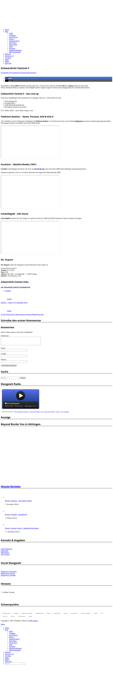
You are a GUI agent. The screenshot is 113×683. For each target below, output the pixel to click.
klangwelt (16, 73)
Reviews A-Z (9, 56)
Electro (11, 39)
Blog (6, 31)
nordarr (30, 617)
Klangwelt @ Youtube (8, 577)
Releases (8, 54)
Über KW (8, 63)
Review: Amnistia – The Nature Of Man (18, 502)
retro (102, 614)
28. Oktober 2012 (6, 73)
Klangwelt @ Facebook (9, 573)
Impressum (4, 552)
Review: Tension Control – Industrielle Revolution (22, 530)
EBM (11, 33)
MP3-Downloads (14, 52)
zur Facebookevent (15, 287)
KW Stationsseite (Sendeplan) (21, 413)
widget (20, 402)
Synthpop (12, 35)
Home (7, 30)
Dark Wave (13, 43)
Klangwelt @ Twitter (8, 575)
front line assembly (86, 614)
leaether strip (57, 614)
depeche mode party (27, 614)
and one (13, 617)
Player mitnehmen (65, 413)
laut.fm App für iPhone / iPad (36, 413)
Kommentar (5, 336)
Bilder (7, 61)
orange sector (74, 614)
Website (3, 361)
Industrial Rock (14, 41)
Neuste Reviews (11, 488)
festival (48, 614)
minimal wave (21, 617)
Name (3, 350)
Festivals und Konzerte (27, 73)
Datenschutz (5, 554)
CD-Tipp (8, 58)
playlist (65, 614)
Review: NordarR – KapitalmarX (16, 516)
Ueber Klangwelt (6, 550)
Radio (7, 60)
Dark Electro (13, 37)
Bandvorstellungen (15, 50)
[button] (9, 78)
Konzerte (12, 48)
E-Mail (3, 355)
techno (95, 614)
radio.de (58, 413)
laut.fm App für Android (49, 413)
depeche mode (6, 614)
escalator (8, 291)
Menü (3, 626)
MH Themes (34, 622)
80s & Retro (13, 45)
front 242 (5, 617)
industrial (16, 614)
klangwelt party (39, 614)
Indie (11, 46)
